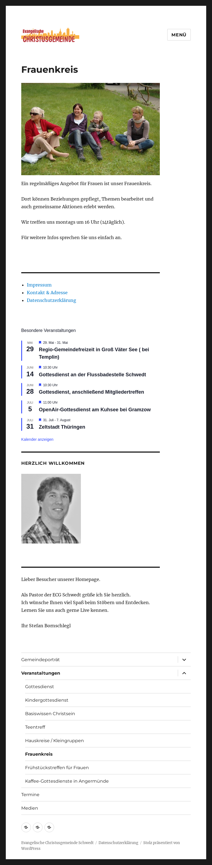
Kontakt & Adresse (47, 292)
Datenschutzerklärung (51, 300)
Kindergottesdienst (46, 700)
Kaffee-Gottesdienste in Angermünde (67, 781)
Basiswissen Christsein (50, 713)
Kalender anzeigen (37, 439)
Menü (179, 34)
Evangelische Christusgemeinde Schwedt (57, 842)
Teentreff (35, 727)
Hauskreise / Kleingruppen (54, 740)
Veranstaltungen (40, 673)
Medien (29, 808)
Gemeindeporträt (40, 659)
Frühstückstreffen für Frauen (57, 767)
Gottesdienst (39, 686)
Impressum (39, 285)
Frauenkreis (39, 754)
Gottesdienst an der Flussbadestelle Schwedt (92, 374)
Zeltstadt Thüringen (62, 427)
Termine (30, 794)
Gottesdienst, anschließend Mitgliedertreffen (91, 392)
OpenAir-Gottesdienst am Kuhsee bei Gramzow (95, 409)
